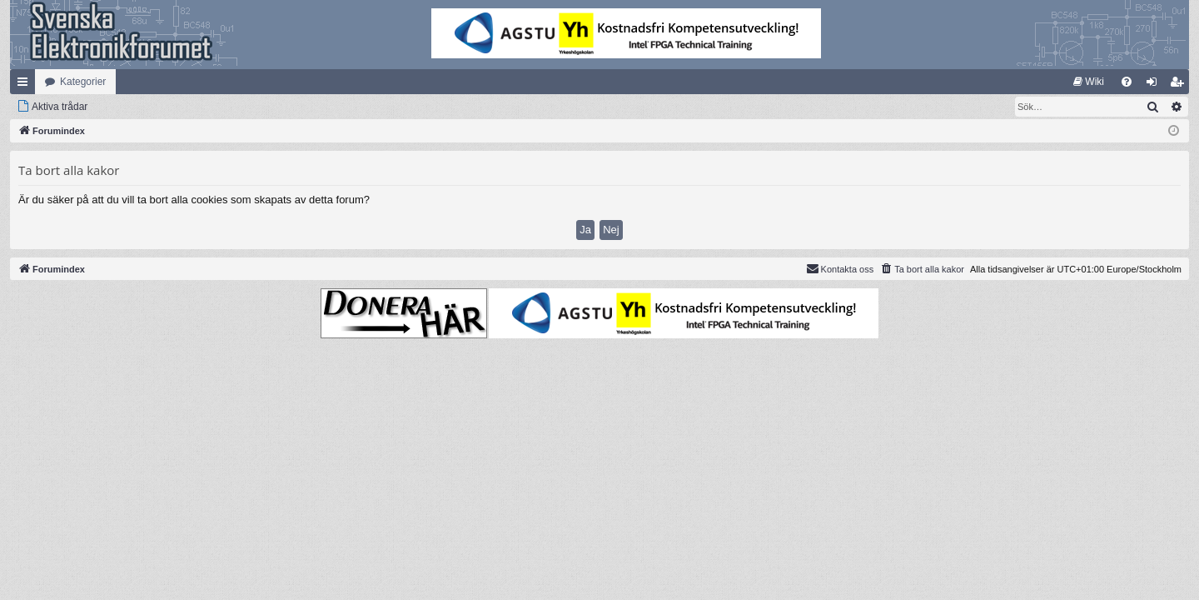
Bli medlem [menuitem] (1180, 85)
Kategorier (83, 82)
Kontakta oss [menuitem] (840, 268)
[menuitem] (1088, 81)
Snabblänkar (26, 85)
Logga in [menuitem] (1155, 85)
